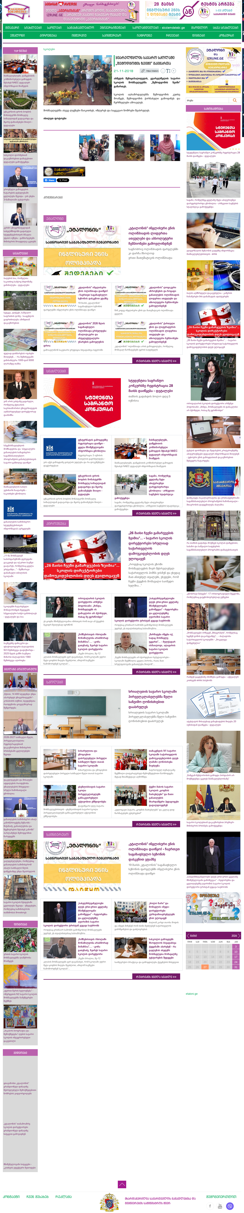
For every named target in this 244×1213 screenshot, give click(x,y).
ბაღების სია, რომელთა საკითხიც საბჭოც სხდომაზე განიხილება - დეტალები (18, 281)
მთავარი (12, 27)
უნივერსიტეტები (113, 27)
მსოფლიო (199, 27)
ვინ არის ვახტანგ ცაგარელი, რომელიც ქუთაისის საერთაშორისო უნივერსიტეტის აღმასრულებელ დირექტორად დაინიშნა (20, 408)
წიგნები (198, 35)
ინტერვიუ (79, 35)
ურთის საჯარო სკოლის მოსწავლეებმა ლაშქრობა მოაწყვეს (17, 957)
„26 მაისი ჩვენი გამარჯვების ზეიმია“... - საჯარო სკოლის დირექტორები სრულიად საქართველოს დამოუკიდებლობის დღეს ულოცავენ (212, 343)
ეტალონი (17, 35)
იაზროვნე (144, 35)
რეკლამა (63, 1197)
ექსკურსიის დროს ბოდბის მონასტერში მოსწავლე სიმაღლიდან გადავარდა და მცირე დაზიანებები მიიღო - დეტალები (18, 118)
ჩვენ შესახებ (37, 1197)
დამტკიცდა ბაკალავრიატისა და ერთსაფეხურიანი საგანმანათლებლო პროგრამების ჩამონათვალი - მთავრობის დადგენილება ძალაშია (213, 501)
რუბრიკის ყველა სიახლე (156, 361)
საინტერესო (111, 35)
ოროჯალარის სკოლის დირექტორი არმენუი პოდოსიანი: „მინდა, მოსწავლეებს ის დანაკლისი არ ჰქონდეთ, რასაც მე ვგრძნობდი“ (212, 407)
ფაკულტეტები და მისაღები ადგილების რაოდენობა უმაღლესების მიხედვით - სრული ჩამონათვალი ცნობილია (18, 787)
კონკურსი (226, 35)
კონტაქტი (11, 1197)
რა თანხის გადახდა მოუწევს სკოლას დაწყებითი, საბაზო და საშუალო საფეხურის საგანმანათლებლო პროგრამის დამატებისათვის (212, 546)
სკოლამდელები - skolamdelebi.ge (158, 27)
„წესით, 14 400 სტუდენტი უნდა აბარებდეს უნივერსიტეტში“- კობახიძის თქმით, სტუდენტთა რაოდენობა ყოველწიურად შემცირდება (20, 701)
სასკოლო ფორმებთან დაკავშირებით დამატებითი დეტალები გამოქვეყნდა (18, 158)
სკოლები (54, 27)
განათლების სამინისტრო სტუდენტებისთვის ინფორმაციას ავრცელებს (17, 525)
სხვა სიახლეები (225, 27)
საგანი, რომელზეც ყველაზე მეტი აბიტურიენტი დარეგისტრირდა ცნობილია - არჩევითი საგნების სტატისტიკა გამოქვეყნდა (212, 203)
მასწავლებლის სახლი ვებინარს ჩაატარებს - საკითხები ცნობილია (15, 490)
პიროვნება (48, 35)
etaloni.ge (192, 993)
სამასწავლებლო (80, 27)
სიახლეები (33, 27)
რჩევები (172, 35)
